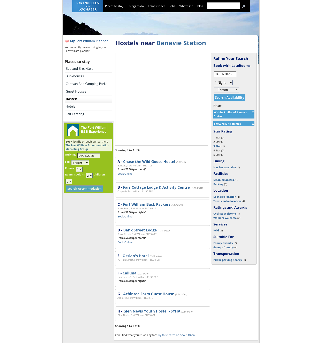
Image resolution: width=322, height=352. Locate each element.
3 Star (217, 146)
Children (99, 174)
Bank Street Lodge (140, 230)
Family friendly (223, 243)
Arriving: (70, 154)
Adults (80, 174)
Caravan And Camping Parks (86, 84)
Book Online (124, 173)
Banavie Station (181, 42)
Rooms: (70, 168)
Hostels (71, 99)
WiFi (216, 230)
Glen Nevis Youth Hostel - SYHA (152, 311)
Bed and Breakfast (79, 68)
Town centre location (227, 201)
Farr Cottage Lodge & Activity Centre (156, 187)
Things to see (157, 6)
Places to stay (114, 6)
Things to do (135, 6)
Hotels (70, 106)
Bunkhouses (75, 76)
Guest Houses (76, 91)
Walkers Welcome (225, 218)
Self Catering (75, 114)
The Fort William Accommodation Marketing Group (87, 147)
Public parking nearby (227, 260)
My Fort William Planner (89, 41)
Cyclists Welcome (224, 213)
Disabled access (223, 180)
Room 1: (70, 174)
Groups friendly (223, 247)
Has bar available (224, 167)
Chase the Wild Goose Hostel (149, 161)
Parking (218, 184)
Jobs (172, 6)
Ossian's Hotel (136, 255)
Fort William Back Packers (146, 204)
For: (67, 162)
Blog (200, 6)
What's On (186, 6)
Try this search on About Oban (176, 335)
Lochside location (224, 197)
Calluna (130, 273)
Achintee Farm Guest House (148, 293)
